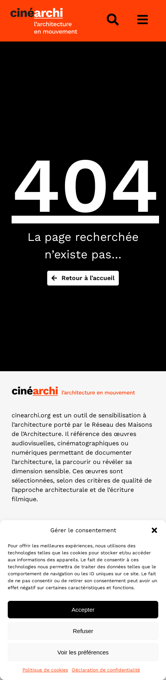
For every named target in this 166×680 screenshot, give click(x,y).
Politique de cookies (45, 670)
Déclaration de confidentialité (106, 670)
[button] (154, 530)
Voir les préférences (83, 652)
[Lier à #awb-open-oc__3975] (142, 20)
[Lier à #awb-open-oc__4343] (113, 20)
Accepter (83, 609)
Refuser (83, 631)
